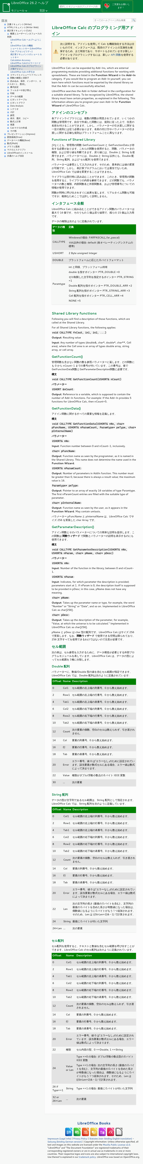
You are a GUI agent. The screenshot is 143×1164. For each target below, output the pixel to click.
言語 (42, 10)
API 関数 (116, 54)
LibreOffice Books (93, 1123)
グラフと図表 (13, 146)
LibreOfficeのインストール (20, 152)
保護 (12, 124)
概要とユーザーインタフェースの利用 (24, 35)
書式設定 (14, 87)
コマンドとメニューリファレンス (26, 74)
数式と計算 (15, 121)
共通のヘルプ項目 (15, 155)
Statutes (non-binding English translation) (110, 1138)
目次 (4, 20)
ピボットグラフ (17, 102)
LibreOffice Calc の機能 (21, 45)
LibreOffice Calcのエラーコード (25, 63)
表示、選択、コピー (19, 118)
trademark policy (87, 1156)
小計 (12, 112)
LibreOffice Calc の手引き (22, 71)
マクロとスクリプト (16, 149)
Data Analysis (16, 105)
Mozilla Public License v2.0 (116, 1144)
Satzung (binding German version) (64, 1141)
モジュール (17, 10)
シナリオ (14, 109)
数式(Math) (12, 143)
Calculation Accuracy (20, 60)
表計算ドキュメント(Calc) (19, 30)
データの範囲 (16, 96)
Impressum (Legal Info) (59, 1138)
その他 (13, 130)
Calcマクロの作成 (18, 127)
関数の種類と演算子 (19, 77)
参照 (12, 115)
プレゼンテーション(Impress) (21, 134)
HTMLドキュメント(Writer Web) (23, 27)
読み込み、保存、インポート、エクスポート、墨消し (24, 83)
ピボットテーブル (18, 99)
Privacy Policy (80, 1138)
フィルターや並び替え (20, 90)
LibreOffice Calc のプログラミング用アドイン (25, 67)
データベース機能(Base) (18, 140)
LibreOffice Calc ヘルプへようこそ (25, 41)
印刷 (12, 93)
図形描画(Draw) (14, 137)
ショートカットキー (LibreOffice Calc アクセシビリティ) (25, 50)
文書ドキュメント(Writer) (19, 24)
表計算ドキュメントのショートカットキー (26, 56)
